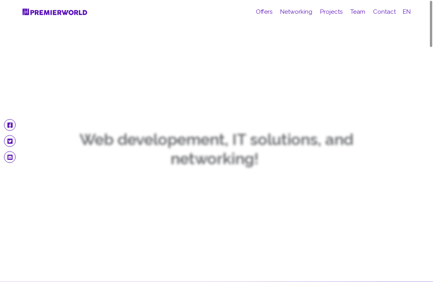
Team (357, 11)
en (407, 11)
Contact (384, 11)
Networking (296, 11)
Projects (331, 11)
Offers (264, 11)
